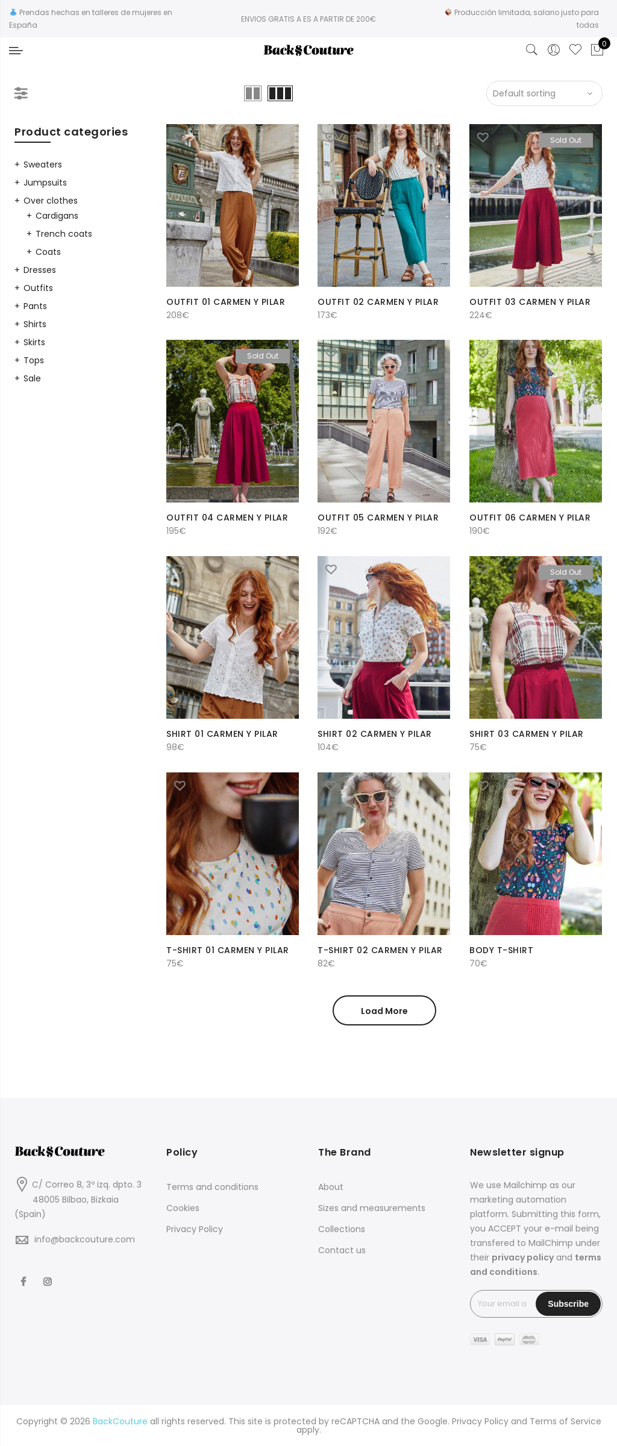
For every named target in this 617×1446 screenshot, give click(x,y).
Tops (33, 360)
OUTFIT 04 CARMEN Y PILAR (227, 518)
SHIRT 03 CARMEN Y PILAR (526, 734)
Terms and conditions (212, 1187)
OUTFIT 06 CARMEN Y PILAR (529, 518)
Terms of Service (565, 1421)
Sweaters (42, 164)
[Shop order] (544, 93)
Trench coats (64, 234)
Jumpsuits (45, 183)
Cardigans (57, 216)
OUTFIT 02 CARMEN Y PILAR (378, 302)
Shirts (34, 324)
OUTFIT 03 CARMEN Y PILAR (529, 302)
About (330, 1187)
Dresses (39, 270)
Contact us (342, 1250)
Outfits (38, 288)
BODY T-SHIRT (501, 950)
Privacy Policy (194, 1229)
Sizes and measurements (371, 1208)
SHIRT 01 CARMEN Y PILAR (222, 734)
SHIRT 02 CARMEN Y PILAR (375, 734)
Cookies (182, 1208)
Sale (32, 378)
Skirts (34, 342)
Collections (341, 1229)
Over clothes (50, 201)
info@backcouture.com (84, 1239)
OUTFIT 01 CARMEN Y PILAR (225, 302)
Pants (35, 306)
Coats (48, 252)
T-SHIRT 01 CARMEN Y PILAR (227, 950)
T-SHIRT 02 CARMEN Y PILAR (380, 950)
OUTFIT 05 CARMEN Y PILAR (378, 518)
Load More (384, 1011)
